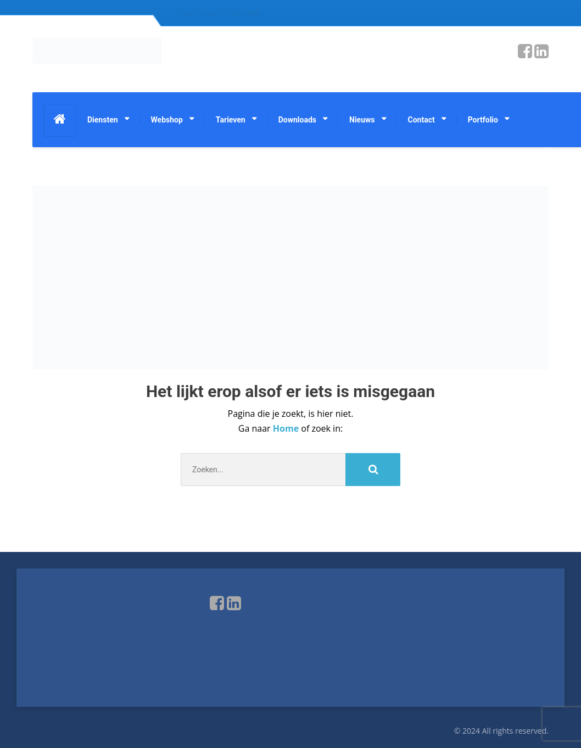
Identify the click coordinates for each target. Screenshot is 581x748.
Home (287, 428)
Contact (421, 119)
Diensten (102, 119)
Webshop (167, 119)
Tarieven (230, 119)
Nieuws (362, 119)
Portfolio (483, 119)
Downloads (297, 119)
